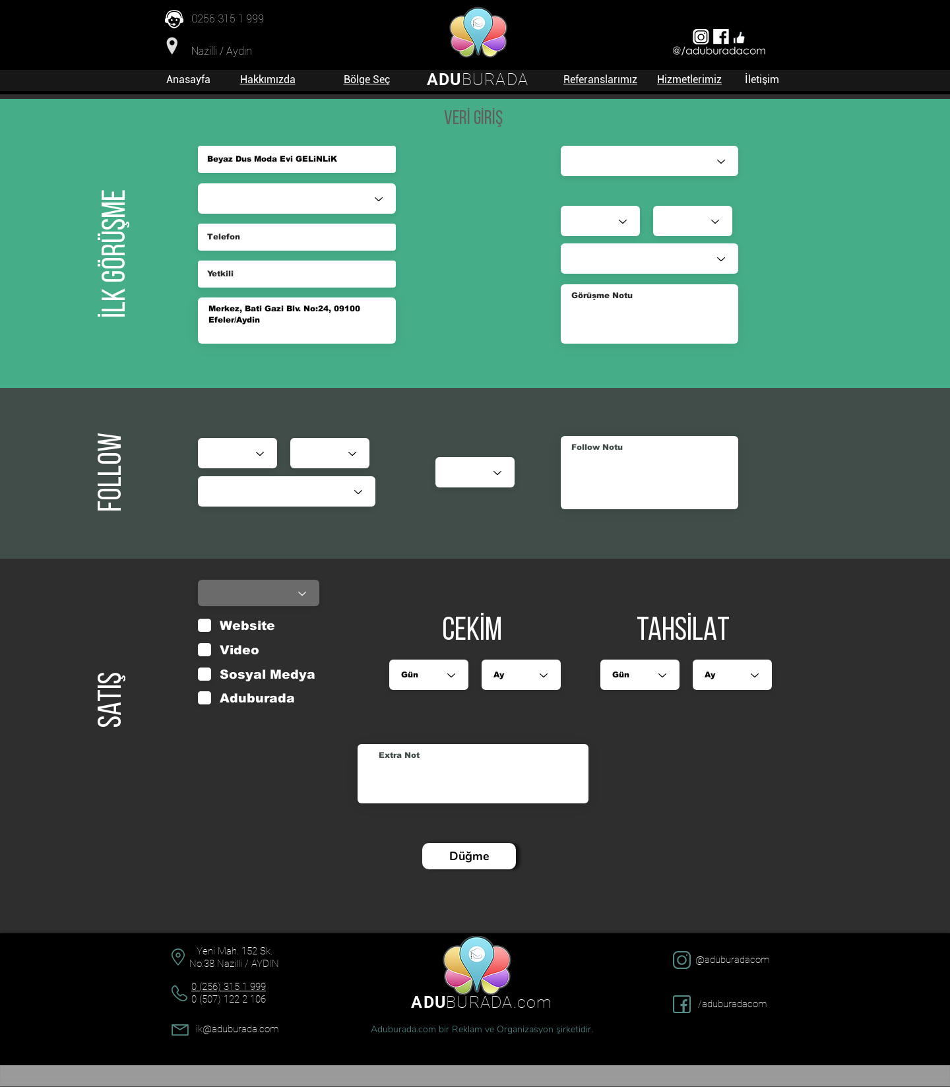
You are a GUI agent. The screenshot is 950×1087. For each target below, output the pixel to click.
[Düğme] (469, 856)
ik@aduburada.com (237, 1029)
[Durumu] (286, 491)
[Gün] (237, 453)
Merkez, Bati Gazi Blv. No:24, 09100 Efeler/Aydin (297, 320)
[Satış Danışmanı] (649, 161)
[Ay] (329, 453)
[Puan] (475, 472)
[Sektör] (297, 198)
